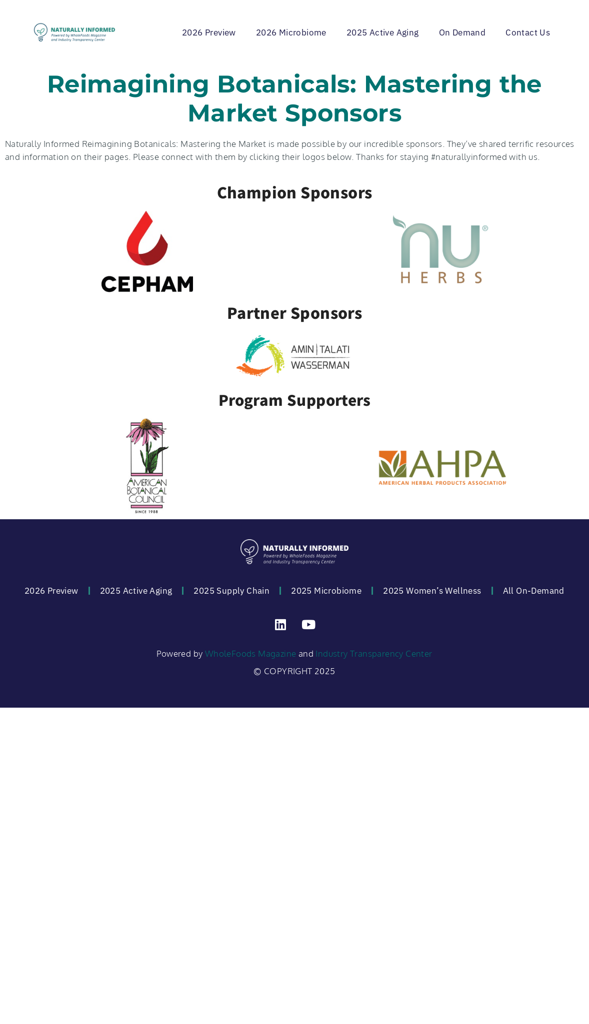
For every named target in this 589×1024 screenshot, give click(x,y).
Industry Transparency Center (374, 653)
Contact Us (528, 32)
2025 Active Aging (382, 32)
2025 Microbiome (326, 590)
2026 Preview (209, 32)
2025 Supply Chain (232, 590)
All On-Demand (533, 590)
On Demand (462, 32)
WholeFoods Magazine (250, 653)
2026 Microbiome (291, 32)
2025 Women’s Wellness (432, 590)
